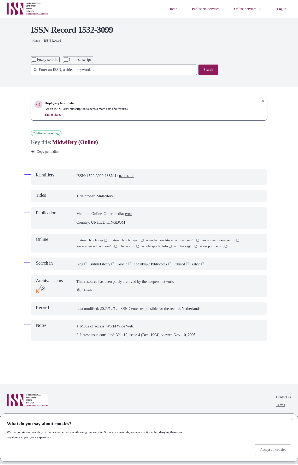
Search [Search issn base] (208, 70)
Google (125, 264)
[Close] (292, 418)
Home (166, 9)
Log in (281, 9)
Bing (80, 264)
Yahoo (205, 264)
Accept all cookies (271, 449)
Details (85, 291)
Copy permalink (46, 152)
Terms (279, 407)
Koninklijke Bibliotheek (156, 264)
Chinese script (80, 59)
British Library (101, 264)
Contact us (282, 398)
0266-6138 (127, 176)
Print (128, 214)
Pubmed (187, 264)
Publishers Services (200, 9)
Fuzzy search (47, 59)
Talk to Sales (53, 114)
